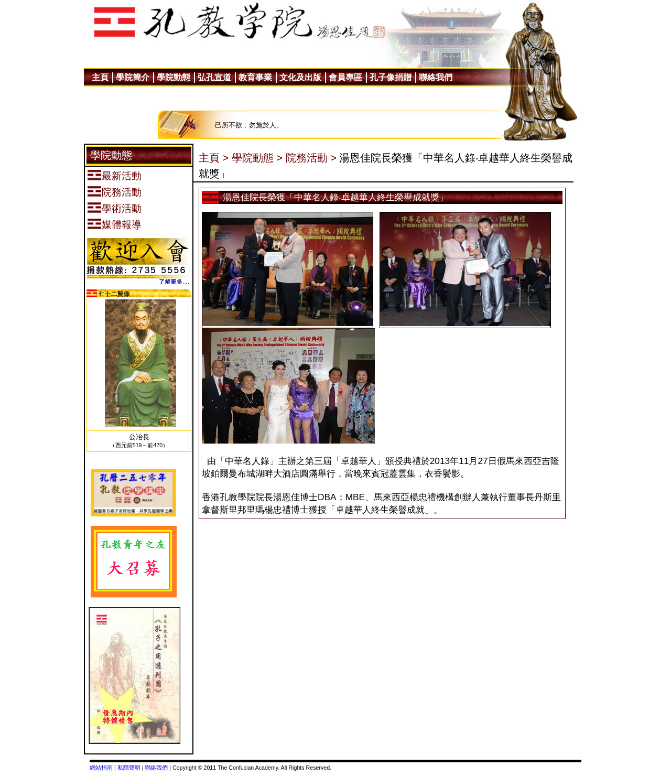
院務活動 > (311, 158)
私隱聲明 (128, 767)
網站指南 (101, 767)
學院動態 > (257, 158)
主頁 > (214, 158)
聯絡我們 (156, 767)
